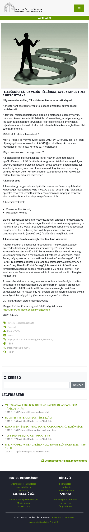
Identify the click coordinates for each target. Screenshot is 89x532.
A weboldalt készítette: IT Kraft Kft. (44, 522)
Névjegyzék (65, 503)
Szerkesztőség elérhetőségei (23, 499)
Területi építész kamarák (65, 499)
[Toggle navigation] (79, 8)
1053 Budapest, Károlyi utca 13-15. (27, 435)
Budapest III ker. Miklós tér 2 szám (28, 417)
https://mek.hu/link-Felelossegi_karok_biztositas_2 (31, 339)
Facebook (11, 327)
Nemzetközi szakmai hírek (42, 430)
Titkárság (23, 490)
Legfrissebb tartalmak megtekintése (64, 460)
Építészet (23, 412)
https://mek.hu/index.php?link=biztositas (26, 309)
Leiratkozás (65, 487)
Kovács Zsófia (13, 331)
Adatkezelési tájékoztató (23, 484)
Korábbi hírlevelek (65, 490)
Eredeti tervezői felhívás (40, 421)
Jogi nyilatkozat (24, 487)
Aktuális (22, 421)
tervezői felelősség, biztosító (21, 323)
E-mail (10, 335)
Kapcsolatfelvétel (63, 517)
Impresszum (23, 506)
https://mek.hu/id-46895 (18, 348)
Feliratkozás (65, 484)
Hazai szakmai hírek (39, 412)
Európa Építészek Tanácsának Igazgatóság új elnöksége (44, 426)
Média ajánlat (23, 503)
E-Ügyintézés (65, 506)
